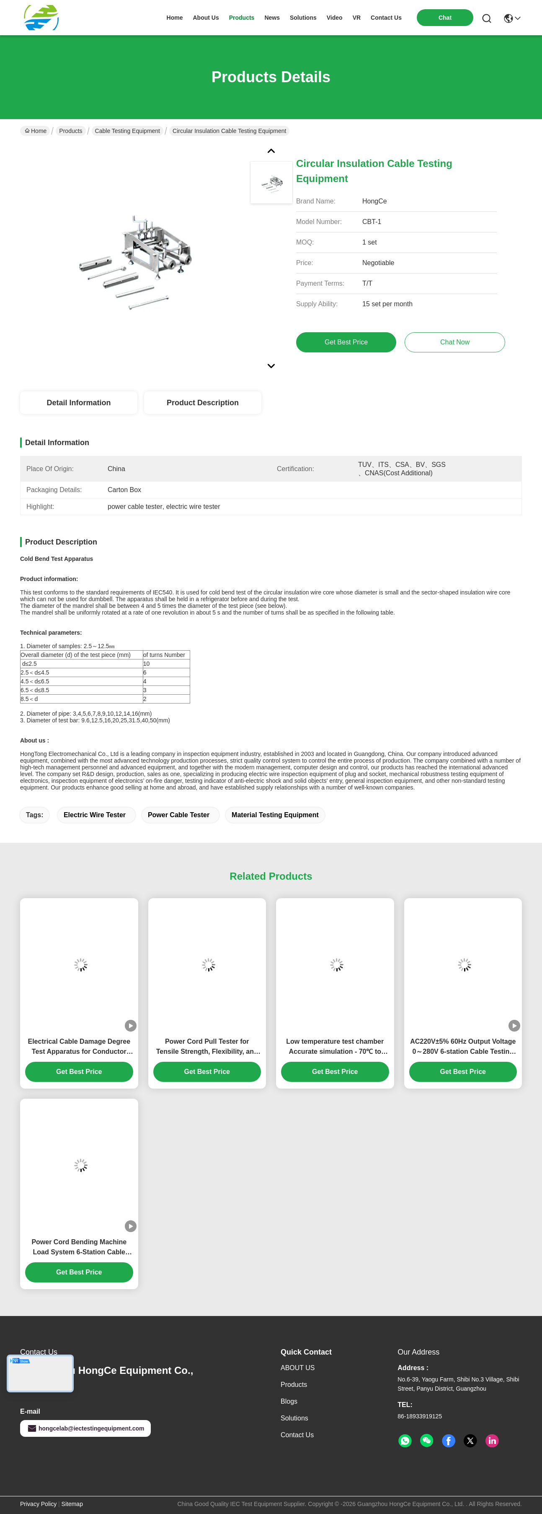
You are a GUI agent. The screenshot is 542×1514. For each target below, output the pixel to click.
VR (357, 17)
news (272, 17)
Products (70, 131)
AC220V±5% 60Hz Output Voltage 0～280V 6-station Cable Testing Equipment (463, 1047)
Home (175, 17)
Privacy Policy (38, 1504)
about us (206, 17)
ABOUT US (298, 1367)
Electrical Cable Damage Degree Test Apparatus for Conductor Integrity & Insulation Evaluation (79, 1047)
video (335, 17)
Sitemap (72, 1504)
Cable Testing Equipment (127, 131)
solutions (303, 17)
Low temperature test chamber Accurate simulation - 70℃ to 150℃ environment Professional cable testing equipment (335, 1047)
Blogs (289, 1401)
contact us (386, 17)
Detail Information (78, 403)
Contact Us (297, 1434)
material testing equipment (275, 814)
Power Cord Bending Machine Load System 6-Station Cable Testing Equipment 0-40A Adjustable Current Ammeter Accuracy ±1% (78, 1247)
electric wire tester (95, 814)
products (242, 17)
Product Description (203, 403)
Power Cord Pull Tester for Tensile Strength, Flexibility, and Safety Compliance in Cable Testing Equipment (207, 1047)
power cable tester (178, 814)
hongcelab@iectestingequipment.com (85, 1428)
